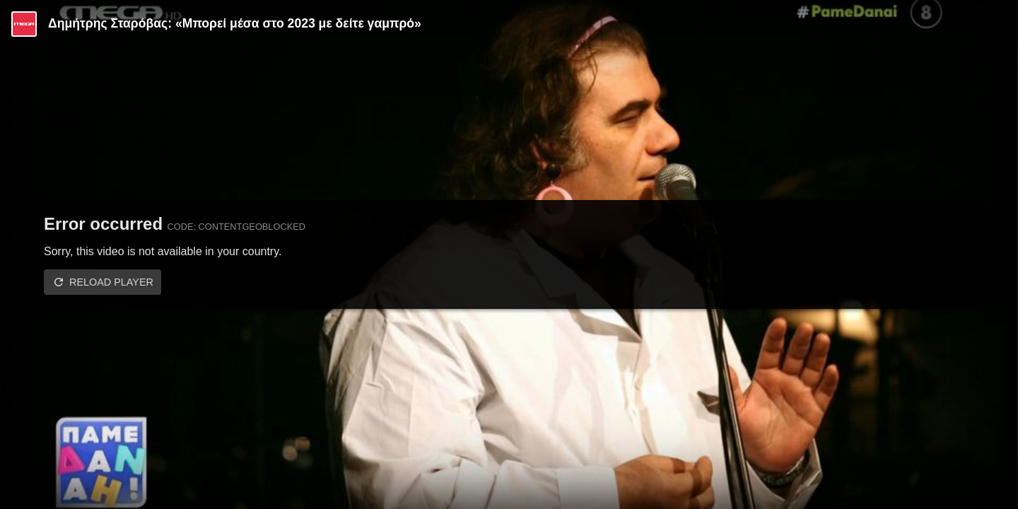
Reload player (111, 282)
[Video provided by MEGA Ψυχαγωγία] (24, 24)
